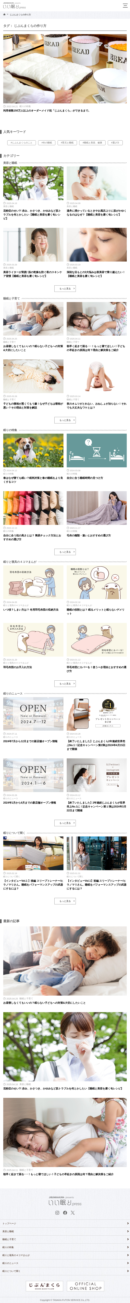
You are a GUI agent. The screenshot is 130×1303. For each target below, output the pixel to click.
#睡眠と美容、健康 (92, 142)
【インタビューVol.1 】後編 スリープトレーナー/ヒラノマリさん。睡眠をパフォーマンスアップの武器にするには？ (33, 884)
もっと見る (65, 288)
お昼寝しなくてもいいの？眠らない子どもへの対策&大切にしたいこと (44, 1002)
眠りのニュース (10, 1263)
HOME (4, 14)
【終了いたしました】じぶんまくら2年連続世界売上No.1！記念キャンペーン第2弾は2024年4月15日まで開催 (96, 745)
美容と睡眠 (8, 1231)
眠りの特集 (8, 1247)
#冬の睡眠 (47, 142)
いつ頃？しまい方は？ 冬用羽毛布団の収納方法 (30, 609)
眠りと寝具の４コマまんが (16, 1255)
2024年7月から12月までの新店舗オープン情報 (30, 741)
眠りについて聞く (11, 1271)
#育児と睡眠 (67, 142)
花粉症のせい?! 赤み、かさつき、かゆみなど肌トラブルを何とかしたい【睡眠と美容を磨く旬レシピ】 (32, 214)
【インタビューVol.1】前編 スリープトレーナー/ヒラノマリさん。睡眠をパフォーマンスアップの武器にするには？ (96, 884)
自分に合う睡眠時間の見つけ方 (85, 478)
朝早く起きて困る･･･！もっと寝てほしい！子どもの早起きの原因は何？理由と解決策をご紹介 (58, 1174)
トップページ (9, 1223)
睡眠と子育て (9, 1239)
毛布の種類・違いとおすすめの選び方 (89, 535)
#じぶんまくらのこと (21, 142)
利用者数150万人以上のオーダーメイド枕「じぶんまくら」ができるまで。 (47, 110)
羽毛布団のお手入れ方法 (17, 667)
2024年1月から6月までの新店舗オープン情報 (29, 802)
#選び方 (115, 142)
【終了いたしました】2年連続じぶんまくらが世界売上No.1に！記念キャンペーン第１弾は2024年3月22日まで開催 (96, 806)
